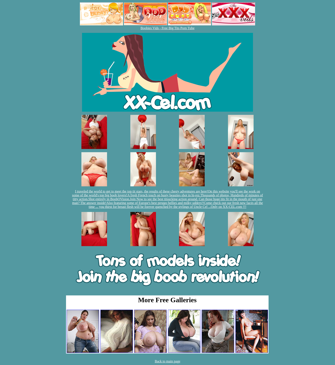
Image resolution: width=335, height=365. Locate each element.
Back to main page (167, 361)
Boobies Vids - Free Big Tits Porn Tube (168, 28)
